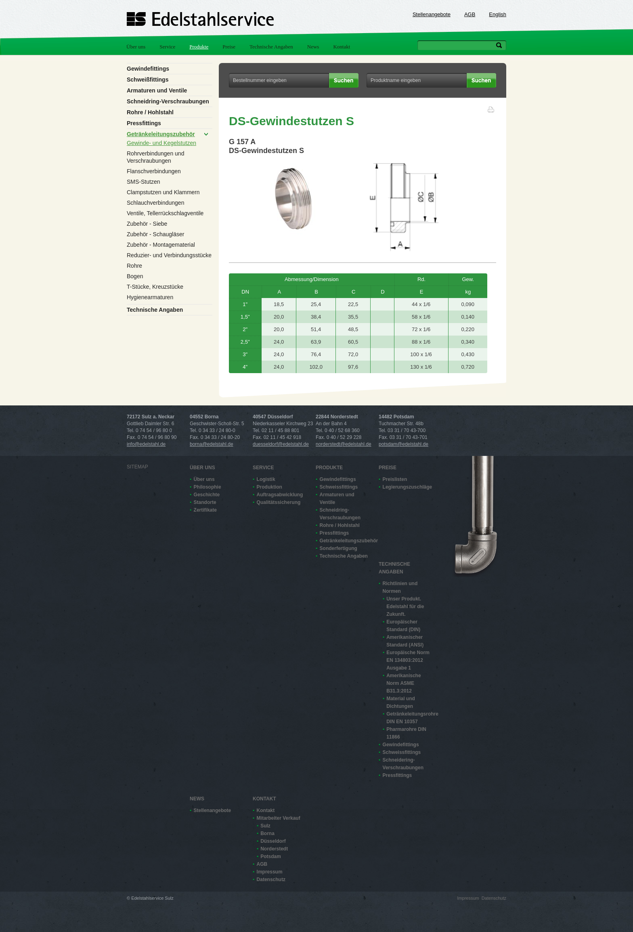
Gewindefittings (148, 68)
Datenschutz (271, 879)
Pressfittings (144, 123)
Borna (267, 833)
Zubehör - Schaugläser (155, 234)
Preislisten (395, 479)
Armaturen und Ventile (157, 90)
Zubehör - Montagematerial (161, 244)
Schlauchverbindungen (155, 202)
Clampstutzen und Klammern (163, 192)
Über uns (135, 47)
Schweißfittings (147, 79)
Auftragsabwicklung (280, 494)
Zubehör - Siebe (147, 223)
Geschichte (207, 494)
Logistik (266, 479)
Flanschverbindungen (154, 171)
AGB (469, 14)
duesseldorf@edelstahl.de (281, 444)
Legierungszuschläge (407, 487)
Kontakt (341, 47)
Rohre (134, 265)
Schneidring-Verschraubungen (168, 101)
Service (167, 47)
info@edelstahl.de (146, 444)
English (497, 14)
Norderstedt (274, 849)
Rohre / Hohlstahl (150, 112)
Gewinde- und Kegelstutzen (161, 143)
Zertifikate (205, 510)
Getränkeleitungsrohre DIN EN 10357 (410, 717)
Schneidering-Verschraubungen (403, 763)
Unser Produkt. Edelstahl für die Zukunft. (405, 606)
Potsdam (270, 856)
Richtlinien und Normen (400, 587)
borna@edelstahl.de (211, 444)
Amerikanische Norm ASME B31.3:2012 (403, 683)
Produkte (198, 47)
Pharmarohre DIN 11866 (406, 733)
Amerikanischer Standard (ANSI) (404, 641)
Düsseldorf (273, 841)
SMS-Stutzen (143, 181)
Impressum (270, 872)
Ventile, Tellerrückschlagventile (165, 213)
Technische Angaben (271, 47)
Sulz (265, 826)
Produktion (269, 487)
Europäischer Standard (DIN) (403, 625)
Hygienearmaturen (150, 297)
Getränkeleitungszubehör (161, 134)
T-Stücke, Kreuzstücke (155, 286)
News (313, 47)
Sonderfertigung (338, 548)
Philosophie (207, 487)
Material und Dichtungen (400, 702)
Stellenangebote (432, 14)
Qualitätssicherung (279, 502)
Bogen (135, 276)
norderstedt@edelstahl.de (343, 444)
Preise (228, 47)
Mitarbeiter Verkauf (278, 818)
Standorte (205, 502)
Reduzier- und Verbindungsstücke (169, 255)
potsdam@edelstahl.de (403, 444)
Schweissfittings (339, 487)
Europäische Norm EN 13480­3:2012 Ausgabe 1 (408, 660)
